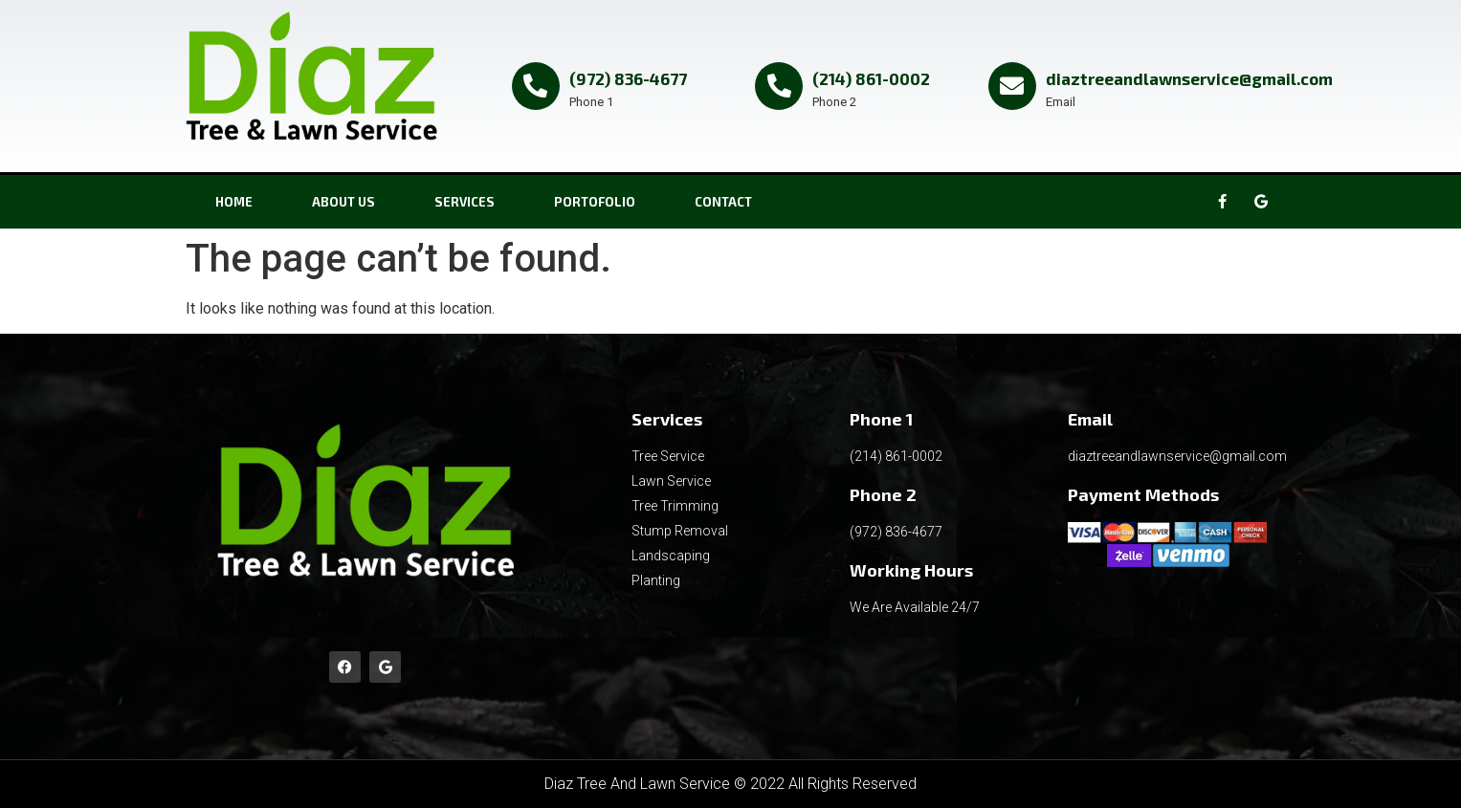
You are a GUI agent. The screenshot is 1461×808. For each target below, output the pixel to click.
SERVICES (464, 201)
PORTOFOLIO (594, 201)
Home (234, 201)
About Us (343, 201)
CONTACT (723, 201)
